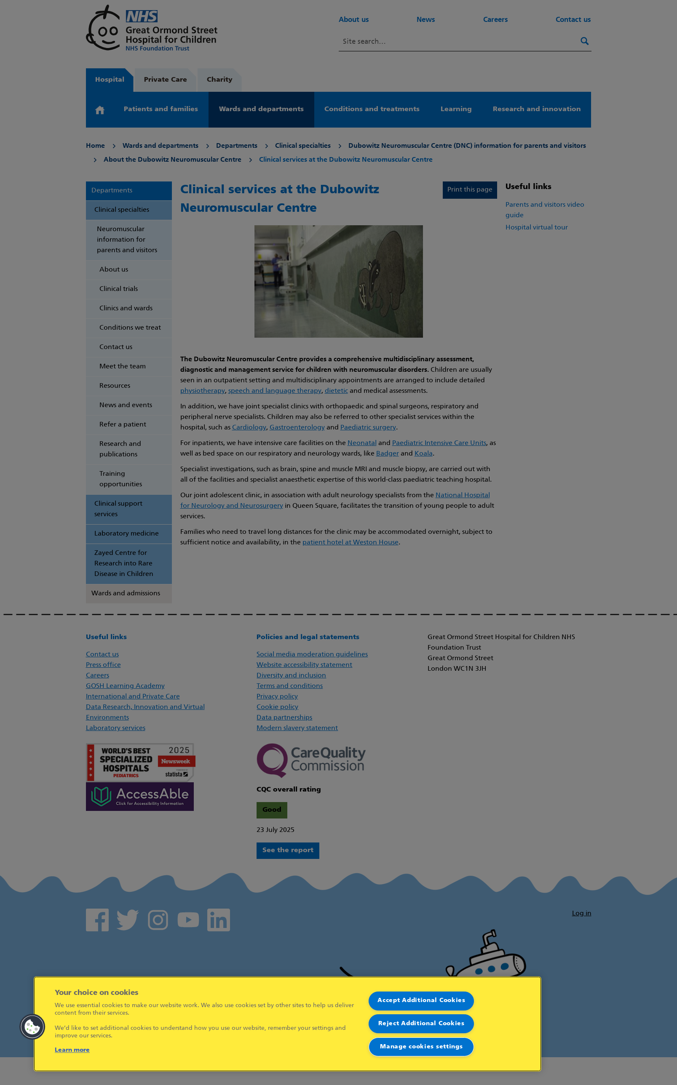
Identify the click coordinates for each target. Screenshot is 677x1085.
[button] (32, 1026)
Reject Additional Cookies (421, 1024)
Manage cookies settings (421, 1047)
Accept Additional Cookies (421, 1000)
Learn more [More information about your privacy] (72, 1050)
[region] (287, 1024)
